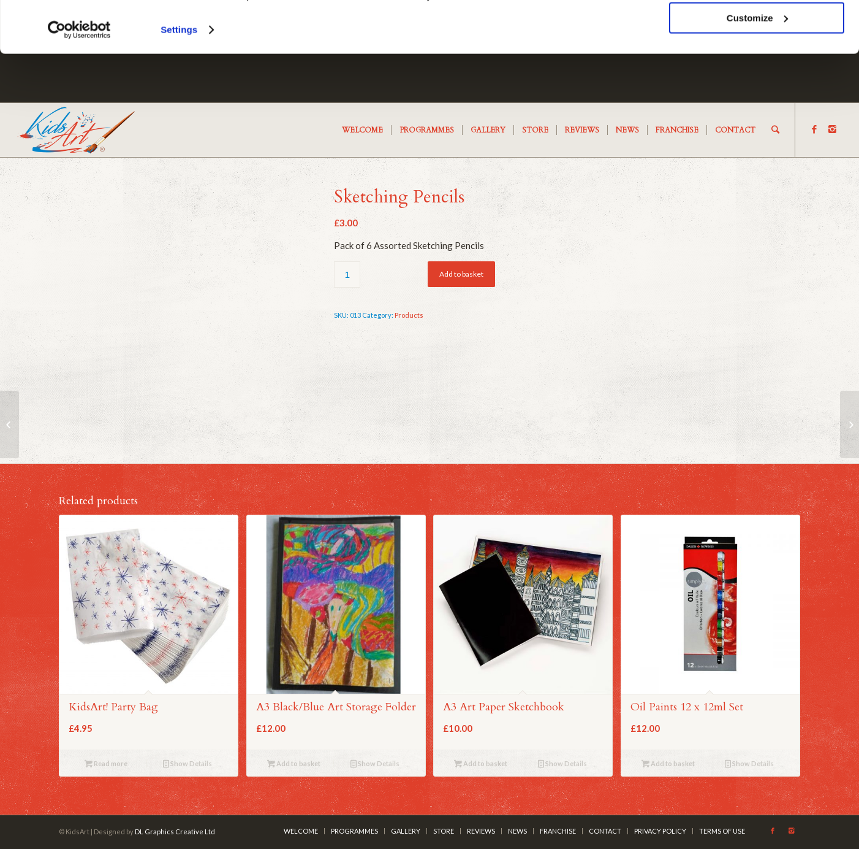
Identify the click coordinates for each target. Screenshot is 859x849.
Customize (757, 66)
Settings (179, 78)
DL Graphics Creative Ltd (175, 832)
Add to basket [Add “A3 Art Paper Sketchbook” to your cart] (480, 763)
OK (757, 30)
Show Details (187, 763)
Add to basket (461, 274)
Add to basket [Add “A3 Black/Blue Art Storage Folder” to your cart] (293, 763)
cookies (214, 44)
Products (409, 315)
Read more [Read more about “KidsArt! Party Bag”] (106, 763)
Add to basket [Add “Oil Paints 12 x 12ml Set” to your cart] (668, 763)
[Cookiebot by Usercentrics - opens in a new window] (79, 78)
